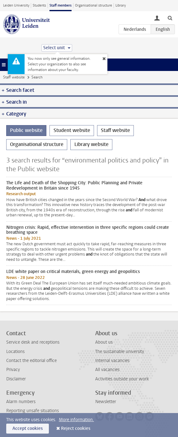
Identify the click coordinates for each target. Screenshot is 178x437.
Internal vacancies (112, 361)
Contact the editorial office (31, 361)
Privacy (13, 370)
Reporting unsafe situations (32, 411)
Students (39, 5)
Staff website (14, 77)
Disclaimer (16, 379)
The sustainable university (119, 352)
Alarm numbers (20, 402)
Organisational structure (93, 5)
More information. (76, 420)
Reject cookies (75, 428)
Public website (26, 130)
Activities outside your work (122, 379)
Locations (15, 352)
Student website (72, 130)
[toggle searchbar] (170, 18)
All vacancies (107, 370)
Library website (91, 144)
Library (120, 5)
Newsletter (105, 402)
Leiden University (16, 5)
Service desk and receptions (32, 342)
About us (104, 342)
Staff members (60, 5)
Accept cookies (27, 428)
